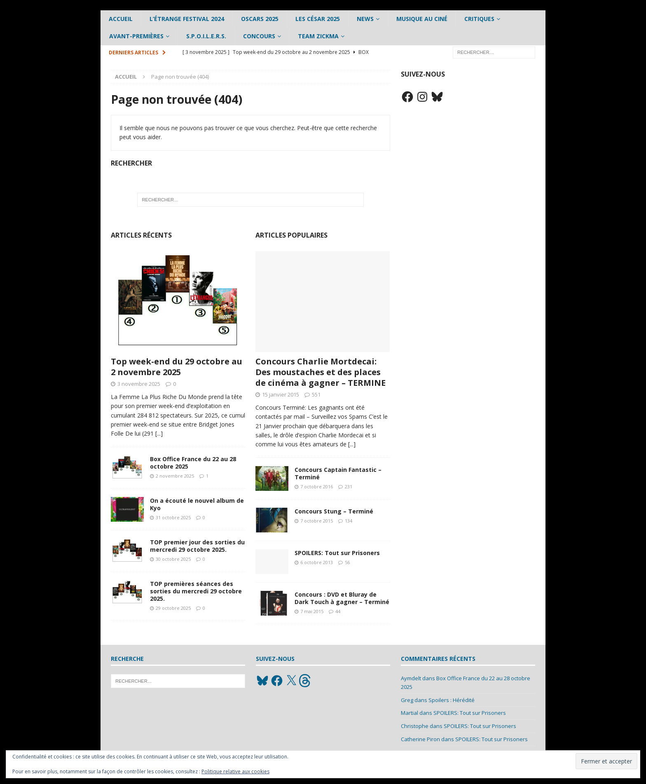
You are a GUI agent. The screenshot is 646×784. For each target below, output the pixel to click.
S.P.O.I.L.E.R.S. (206, 36)
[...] (159, 433)
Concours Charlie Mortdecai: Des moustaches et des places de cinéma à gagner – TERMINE (320, 372)
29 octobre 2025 (173, 608)
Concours (259, 36)
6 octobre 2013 (316, 562)
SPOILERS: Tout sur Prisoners (337, 553)
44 (337, 611)
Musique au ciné (421, 19)
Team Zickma (318, 36)
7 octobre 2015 (316, 521)
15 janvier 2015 (280, 394)
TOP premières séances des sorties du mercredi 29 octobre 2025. (196, 591)
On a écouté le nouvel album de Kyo (197, 504)
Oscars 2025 (260, 19)
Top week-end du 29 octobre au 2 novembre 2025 (176, 367)
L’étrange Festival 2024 (187, 19)
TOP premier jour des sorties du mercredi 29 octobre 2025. (197, 545)
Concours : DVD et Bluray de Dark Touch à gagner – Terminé (342, 598)
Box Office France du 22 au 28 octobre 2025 (193, 462)
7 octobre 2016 (316, 486)
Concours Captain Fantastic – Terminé (338, 473)
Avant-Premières (136, 36)
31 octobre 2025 (173, 517)
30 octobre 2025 (173, 559)
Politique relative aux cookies (235, 771)
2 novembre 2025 (175, 476)
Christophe (414, 726)
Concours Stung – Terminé (334, 511)
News (365, 19)
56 (347, 562)
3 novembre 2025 (138, 383)
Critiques (479, 19)
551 (316, 394)
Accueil (121, 19)
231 (348, 486)
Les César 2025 (317, 19)
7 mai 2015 (311, 611)
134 (348, 521)
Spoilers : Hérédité (451, 700)
